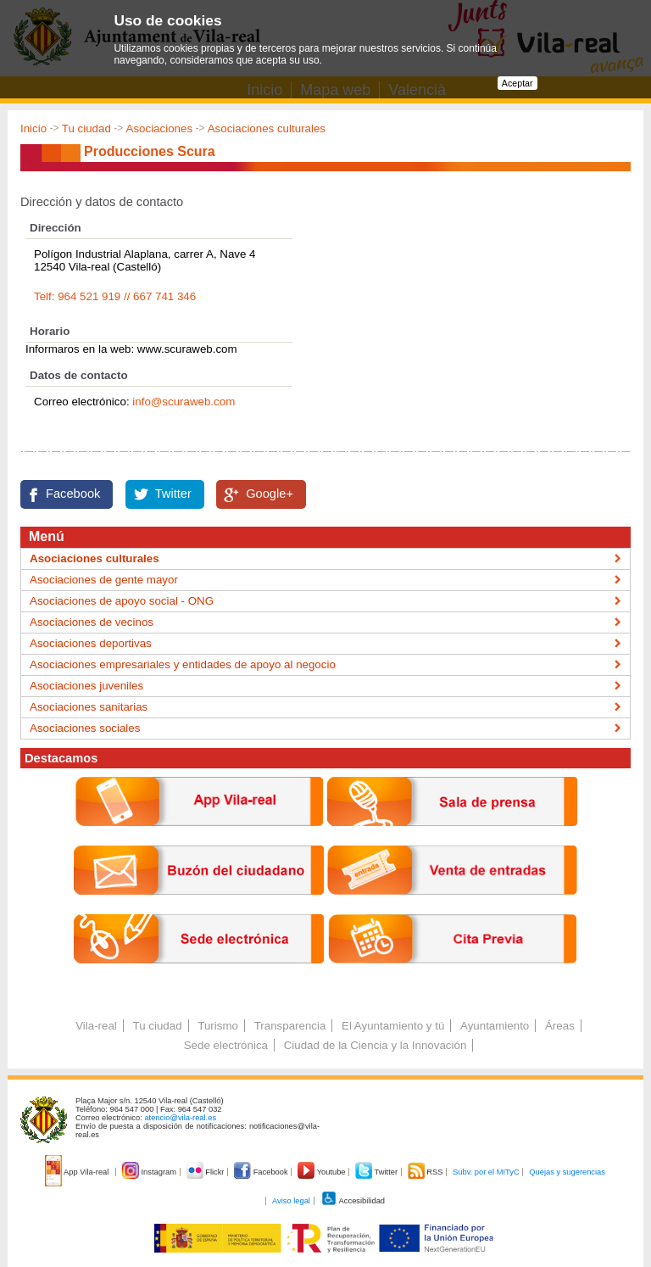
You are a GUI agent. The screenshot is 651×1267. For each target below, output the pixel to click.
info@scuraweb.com (183, 401)
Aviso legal (291, 1201)
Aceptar (517, 83)
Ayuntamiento (494, 1025)
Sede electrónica (226, 1045)
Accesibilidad (353, 1201)
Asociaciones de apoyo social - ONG (122, 600)
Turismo (218, 1025)
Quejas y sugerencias (567, 1172)
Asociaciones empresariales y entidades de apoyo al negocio (183, 664)
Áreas (560, 1025)
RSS (426, 1172)
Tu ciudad (86, 128)
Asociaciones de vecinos (91, 622)
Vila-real (96, 1025)
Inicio (33, 128)
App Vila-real (78, 1172)
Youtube (323, 1172)
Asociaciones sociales (85, 728)
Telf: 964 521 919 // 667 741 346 (115, 296)
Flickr (206, 1172)
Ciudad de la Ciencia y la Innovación (375, 1045)
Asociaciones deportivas (91, 643)
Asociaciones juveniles (86, 685)
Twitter (173, 493)
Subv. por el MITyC (486, 1172)
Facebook (73, 493)
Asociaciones (159, 128)
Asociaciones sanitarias (88, 706)
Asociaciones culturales (267, 128)
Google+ (269, 493)
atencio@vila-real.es (180, 1118)
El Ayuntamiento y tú (393, 1025)
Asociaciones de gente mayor (104, 579)
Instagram (150, 1172)
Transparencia (290, 1025)
